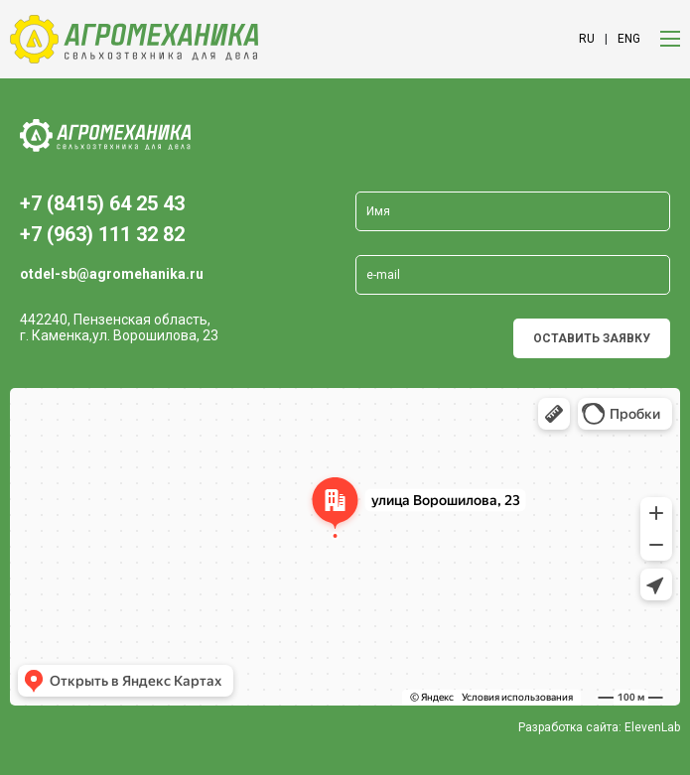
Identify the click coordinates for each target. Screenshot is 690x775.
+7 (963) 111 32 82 (102, 234)
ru (587, 39)
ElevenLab (652, 727)
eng (629, 39)
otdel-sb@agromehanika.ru (112, 274)
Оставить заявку (591, 338)
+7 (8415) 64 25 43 (102, 203)
